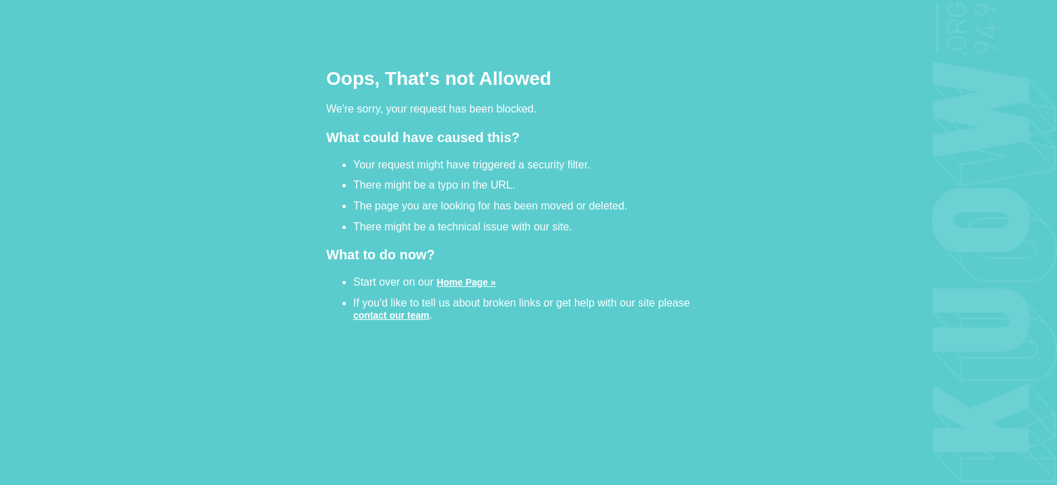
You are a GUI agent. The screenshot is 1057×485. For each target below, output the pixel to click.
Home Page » (466, 282)
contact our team (391, 315)
